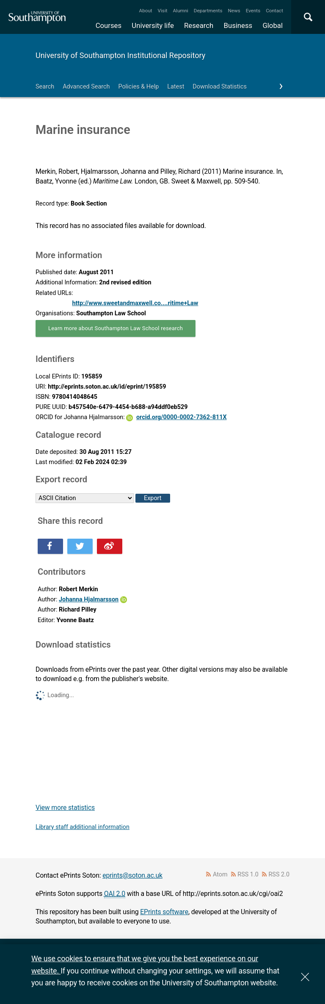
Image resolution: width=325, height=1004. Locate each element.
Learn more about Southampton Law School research (115, 328)
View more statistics (65, 808)
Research (198, 25)
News (234, 11)
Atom (220, 874)
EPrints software (164, 912)
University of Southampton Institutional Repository (120, 55)
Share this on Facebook (50, 546)
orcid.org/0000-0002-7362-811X (181, 417)
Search (45, 86)
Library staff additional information (82, 827)
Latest (175, 86)
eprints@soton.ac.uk (132, 875)
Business (238, 25)
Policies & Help (138, 86)
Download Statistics (220, 86)
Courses (108, 25)
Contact (274, 11)
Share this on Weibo (109, 546)
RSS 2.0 (279, 874)
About (145, 11)
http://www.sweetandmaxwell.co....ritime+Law (135, 303)
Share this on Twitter (80, 546)
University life (153, 25)
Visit (163, 11)
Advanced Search (86, 86)
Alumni (180, 11)
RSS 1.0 (248, 874)
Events (253, 11)
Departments (208, 11)
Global (272, 25)
